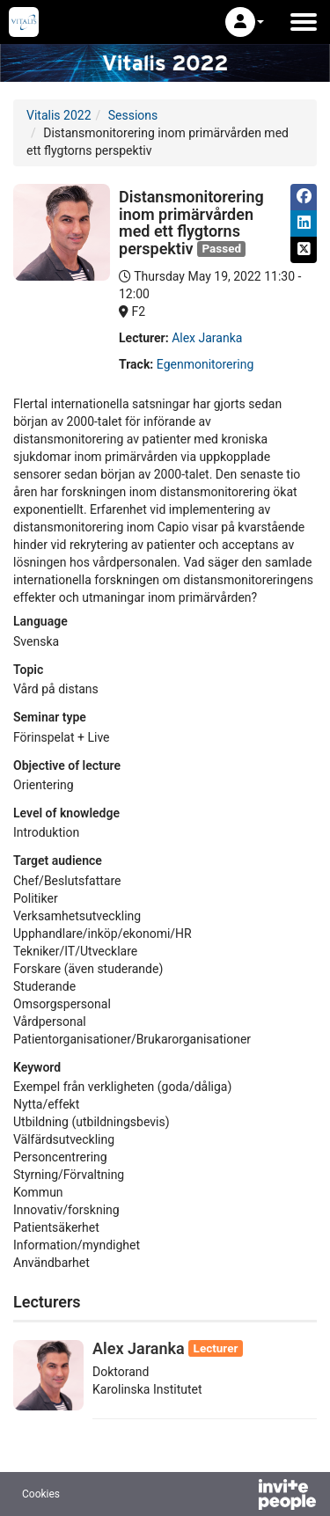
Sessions (133, 115)
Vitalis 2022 (59, 115)
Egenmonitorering (205, 364)
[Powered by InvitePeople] (241, 1496)
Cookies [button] (41, 1494)
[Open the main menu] (303, 22)
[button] (244, 22)
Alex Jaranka (207, 338)
